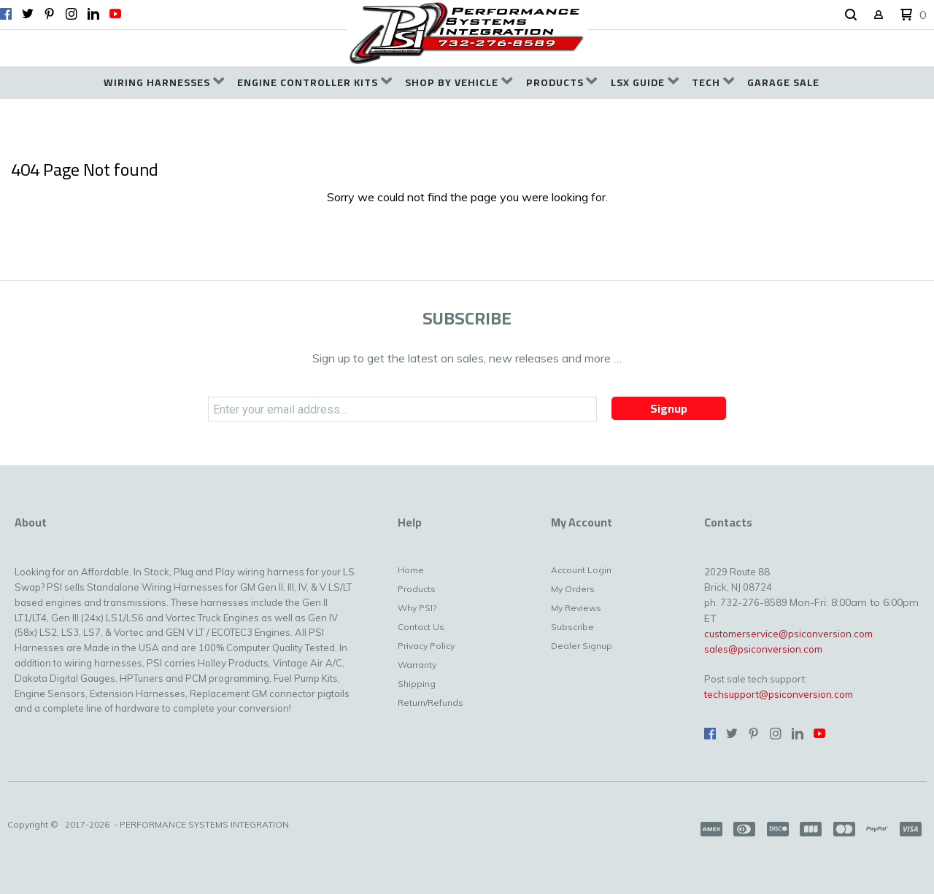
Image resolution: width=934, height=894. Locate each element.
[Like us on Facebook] (6, 14)
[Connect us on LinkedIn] (93, 14)
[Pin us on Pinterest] (49, 14)
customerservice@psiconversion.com (788, 634)
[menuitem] (164, 82)
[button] (851, 15)
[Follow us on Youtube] (115, 14)
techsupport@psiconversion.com (778, 694)
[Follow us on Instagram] (71, 14)
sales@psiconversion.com (763, 649)
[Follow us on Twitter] (28, 14)
